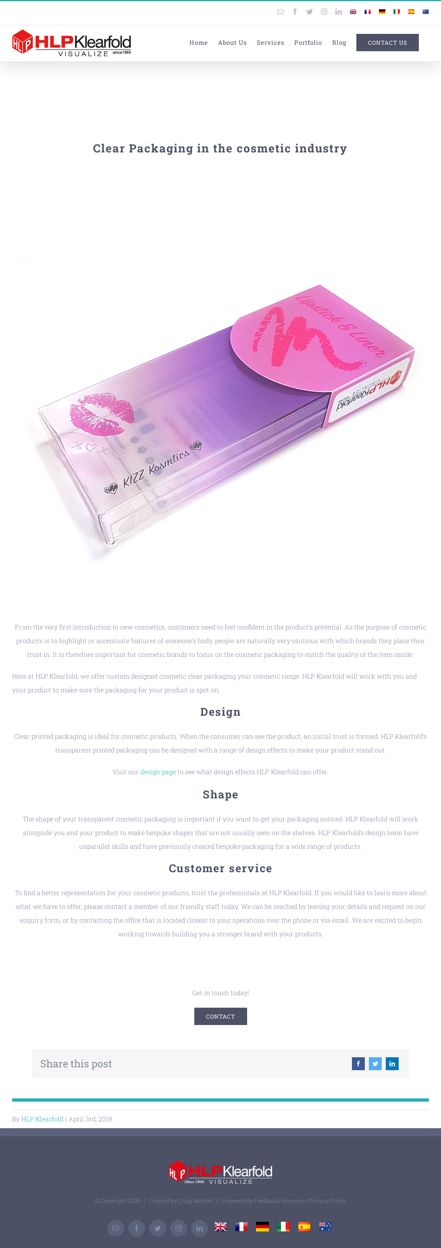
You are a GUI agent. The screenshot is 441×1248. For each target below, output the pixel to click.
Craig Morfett (195, 1200)
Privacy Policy (327, 1200)
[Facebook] (358, 1063)
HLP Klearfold (42, 1119)
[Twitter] (375, 1063)
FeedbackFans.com (279, 1200)
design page (158, 771)
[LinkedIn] (392, 1063)
